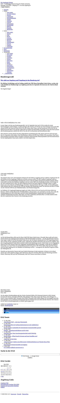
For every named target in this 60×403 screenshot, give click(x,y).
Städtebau (9, 21)
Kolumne (9, 72)
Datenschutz (25, 394)
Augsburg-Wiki (4, 383)
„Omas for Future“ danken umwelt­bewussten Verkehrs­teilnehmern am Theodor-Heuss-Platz (27, 342)
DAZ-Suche (26, 356)
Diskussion (9, 60)
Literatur (9, 38)
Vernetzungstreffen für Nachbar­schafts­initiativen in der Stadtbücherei (21, 325)
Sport (5, 49)
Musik (8, 36)
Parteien (9, 15)
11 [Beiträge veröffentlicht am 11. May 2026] (1, 371)
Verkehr (9, 19)
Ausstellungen (10, 42)
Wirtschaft (9, 55)
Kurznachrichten (8, 48)
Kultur (5, 31)
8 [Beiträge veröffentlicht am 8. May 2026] (7, 369)
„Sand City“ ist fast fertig (10, 339)
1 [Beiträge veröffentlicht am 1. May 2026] (7, 367)
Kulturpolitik (10, 23)
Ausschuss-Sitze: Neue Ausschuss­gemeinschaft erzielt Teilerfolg (20, 333)
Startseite (6, 9)
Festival (9, 43)
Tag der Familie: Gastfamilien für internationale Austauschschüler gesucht (22, 327)
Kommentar (7, 50)
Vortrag (9, 59)
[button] (6, 309)
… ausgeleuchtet (8, 73)
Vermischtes (7, 52)
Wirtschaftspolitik (11, 18)
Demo (8, 62)
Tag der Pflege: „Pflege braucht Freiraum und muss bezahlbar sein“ (21, 336)
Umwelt (9, 22)
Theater (9, 33)
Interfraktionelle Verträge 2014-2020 (10, 384)
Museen (9, 40)
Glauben (9, 45)
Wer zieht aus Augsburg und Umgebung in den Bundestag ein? (20, 80)
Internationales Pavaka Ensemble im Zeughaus (15, 344)
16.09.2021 (10, 304)
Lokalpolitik (10, 16)
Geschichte (9, 65)
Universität (9, 46)
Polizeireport (10, 66)
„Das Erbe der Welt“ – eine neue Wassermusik (15, 322)
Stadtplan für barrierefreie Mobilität (10, 386)
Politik (5, 11)
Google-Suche (35, 356)
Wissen (8, 63)
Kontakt (19, 394)
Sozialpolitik (10, 25)
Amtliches (9, 58)
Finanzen (9, 28)
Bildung (9, 26)
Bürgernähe (10, 29)
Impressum (13, 394)
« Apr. (2, 376)
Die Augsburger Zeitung (7, 2)
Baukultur (9, 39)
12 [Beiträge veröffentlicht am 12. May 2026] (3, 371)
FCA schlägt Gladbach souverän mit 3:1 (14, 347)
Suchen (30, 357)
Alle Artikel (10, 12)
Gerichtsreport (10, 67)
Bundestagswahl (9, 305)
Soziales (9, 56)
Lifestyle (9, 69)
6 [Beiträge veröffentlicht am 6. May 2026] (4, 369)
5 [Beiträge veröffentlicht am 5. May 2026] (2, 369)
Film (8, 35)
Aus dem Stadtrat (11, 14)
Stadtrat (3, 387)
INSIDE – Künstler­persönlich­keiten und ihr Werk (16, 330)
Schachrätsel (10, 70)
